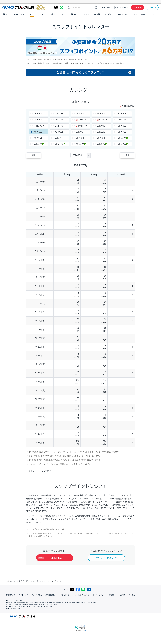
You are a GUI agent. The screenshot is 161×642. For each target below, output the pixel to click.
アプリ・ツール (140, 14)
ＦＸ (32, 14)
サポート (122, 7)
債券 (53, 14)
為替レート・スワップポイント (42, 471)
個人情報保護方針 (51, 595)
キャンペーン (123, 14)
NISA (155, 14)
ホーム (12, 581)
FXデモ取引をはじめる (106, 557)
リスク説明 (121, 595)
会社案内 (132, 595)
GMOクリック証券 (23, 7)
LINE (61, 7)
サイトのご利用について (81, 595)
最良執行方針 (65, 595)
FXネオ (35, 581)
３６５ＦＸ (85, 14)
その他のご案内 (36, 595)
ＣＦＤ (42, 14)
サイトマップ (23, 595)
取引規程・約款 (10, 595)
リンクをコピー (89, 589)
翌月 (127, 155)
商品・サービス (24, 581)
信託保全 (111, 595)
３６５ (97, 14)
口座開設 (137, 7)
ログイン (152, 7)
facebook (78, 589)
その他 (108, 14)
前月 (34, 155)
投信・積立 (19, 14)
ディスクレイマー (99, 595)
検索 (68, 7)
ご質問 (104, 7)
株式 (5, 14)
